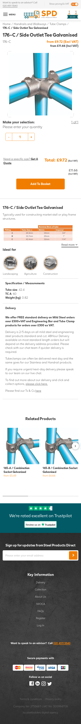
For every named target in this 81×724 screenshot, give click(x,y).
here (38, 390)
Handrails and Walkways (30, 24)
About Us (40, 596)
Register (40, 618)
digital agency (50, 712)
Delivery (40, 582)
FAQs (40, 611)
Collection (40, 589)
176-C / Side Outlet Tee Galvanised (25, 27)
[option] (40, 137)
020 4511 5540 (10, 5)
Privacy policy (53, 699)
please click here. (37, 383)
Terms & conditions (31, 699)
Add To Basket (40, 184)
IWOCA (40, 603)
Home (7, 24)
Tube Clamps (58, 24)
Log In (40, 625)
